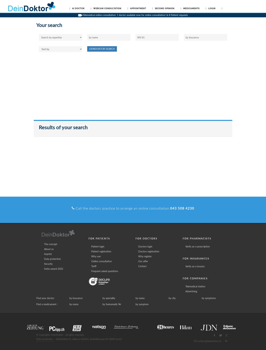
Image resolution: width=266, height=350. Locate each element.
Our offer (143, 261)
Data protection (52, 258)
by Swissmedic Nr (111, 304)
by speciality (108, 298)
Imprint (48, 254)
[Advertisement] (133, 87)
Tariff (93, 266)
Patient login (97, 246)
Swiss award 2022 (53, 268)
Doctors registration (148, 251)
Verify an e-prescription (197, 246)
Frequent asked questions (104, 271)
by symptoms (209, 298)
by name (140, 298)
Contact (142, 266)
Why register (145, 256)
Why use (96, 256)
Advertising (191, 291)
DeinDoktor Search (102, 48)
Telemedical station (195, 286)
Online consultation (101, 261)
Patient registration (101, 251)
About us (49, 249)
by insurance (76, 298)
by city (172, 298)
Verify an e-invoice (195, 266)
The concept (50, 244)
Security (48, 263)
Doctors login (145, 246)
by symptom (142, 304)
